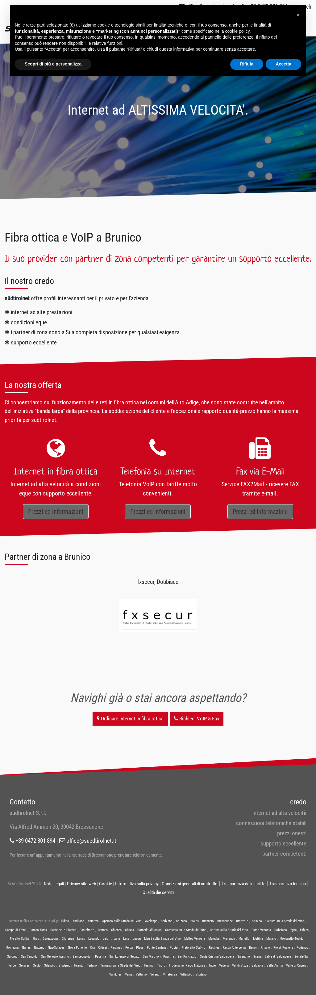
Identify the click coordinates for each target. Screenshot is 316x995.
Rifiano (265, 948)
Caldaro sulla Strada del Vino (284, 921)
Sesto (37, 965)
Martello (244, 939)
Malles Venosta (194, 939)
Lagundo (93, 939)
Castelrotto (87, 930)
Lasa (126, 939)
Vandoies (115, 974)
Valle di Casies (296, 965)
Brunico (257, 921)
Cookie (105, 884)
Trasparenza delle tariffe (243, 884)
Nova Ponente (77, 948)
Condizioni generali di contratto (190, 884)
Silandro (49, 965)
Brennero (208, 921)
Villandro (186, 974)
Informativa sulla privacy (137, 884)
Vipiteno (201, 974)
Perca (129, 948)
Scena (257, 957)
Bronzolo (242, 921)
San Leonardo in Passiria (89, 957)
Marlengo (229, 939)
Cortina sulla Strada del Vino (229, 930)
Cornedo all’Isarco (149, 930)
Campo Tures (38, 930)
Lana (117, 939)
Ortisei (102, 948)
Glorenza (68, 939)
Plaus (139, 948)
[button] (298, 15)
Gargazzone (50, 939)
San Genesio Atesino (55, 957)
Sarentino (243, 957)
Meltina (258, 939)
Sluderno (64, 965)
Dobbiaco (280, 930)
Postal (174, 948)
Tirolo (161, 965)
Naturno (39, 948)
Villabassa (170, 974)
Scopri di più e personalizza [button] (53, 63)
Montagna (12, 948)
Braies (194, 921)
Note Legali (54, 884)
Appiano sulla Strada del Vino (122, 921)
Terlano (92, 965)
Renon (253, 948)
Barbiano (167, 921)
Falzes (304, 930)
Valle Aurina (275, 965)
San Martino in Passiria (158, 957)
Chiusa (129, 930)
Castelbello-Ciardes (63, 930)
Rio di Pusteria (283, 948)
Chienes (116, 930)
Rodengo (302, 948)
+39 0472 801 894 (32, 840)
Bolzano (181, 921)
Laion (106, 939)
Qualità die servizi (158, 892)
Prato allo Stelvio (194, 948)
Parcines (116, 948)
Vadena (224, 965)
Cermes (103, 930)
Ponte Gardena (156, 948)
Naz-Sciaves (56, 948)
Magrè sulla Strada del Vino (162, 939)
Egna (293, 930)
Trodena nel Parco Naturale (187, 965)
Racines (214, 948)
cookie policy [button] (237, 31)
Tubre (212, 965)
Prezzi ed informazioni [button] (55, 511)
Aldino (64, 921)
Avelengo (151, 921)
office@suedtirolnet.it (87, 840)
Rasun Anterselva (234, 948)
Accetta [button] (283, 63)
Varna (128, 974)
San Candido (29, 957)
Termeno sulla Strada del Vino (120, 965)
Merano (271, 939)
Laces (81, 939)
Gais (36, 939)
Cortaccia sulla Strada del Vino (185, 930)
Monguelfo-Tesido (292, 939)
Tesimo (149, 965)
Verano (155, 974)
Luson (137, 939)
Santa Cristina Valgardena (217, 957)
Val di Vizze (240, 965)
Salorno (12, 957)
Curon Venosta (261, 930)
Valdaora (257, 965)
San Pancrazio (187, 957)
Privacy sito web (81, 884)
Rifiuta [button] (247, 63)
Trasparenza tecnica (287, 884)
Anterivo (93, 921)
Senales (24, 965)
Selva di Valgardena (278, 957)
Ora (92, 948)
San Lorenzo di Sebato (124, 957)
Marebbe (213, 939)
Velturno (141, 974)
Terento (79, 965)
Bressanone (225, 921)
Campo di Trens (15, 930)
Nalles (26, 948)
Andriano (78, 921)
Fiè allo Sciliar (20, 939)
